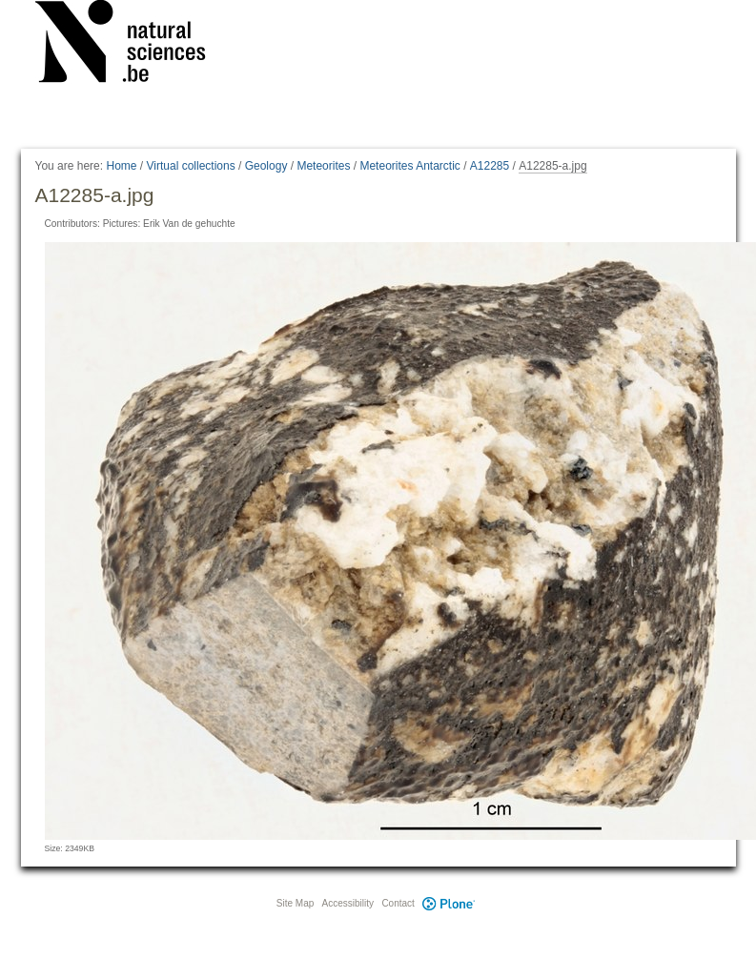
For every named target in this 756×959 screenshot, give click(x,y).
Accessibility (348, 903)
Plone (449, 903)
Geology (266, 166)
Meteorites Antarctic (409, 166)
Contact (397, 903)
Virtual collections (191, 166)
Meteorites (323, 166)
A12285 (489, 166)
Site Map (295, 903)
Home (121, 166)
